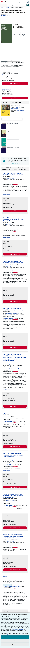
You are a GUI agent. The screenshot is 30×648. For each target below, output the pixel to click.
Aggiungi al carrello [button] (15, 83)
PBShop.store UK (8, 421)
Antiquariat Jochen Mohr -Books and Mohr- (14, 368)
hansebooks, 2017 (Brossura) (13, 147)
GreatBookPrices (8, 464)
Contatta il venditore (6, 194)
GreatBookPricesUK (8, 505)
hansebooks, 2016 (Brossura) (13, 123)
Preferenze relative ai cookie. (17, 629)
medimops (6, 183)
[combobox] (16, 5)
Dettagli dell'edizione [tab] (14, 60)
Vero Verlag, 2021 (20, 110)
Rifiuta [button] (15, 640)
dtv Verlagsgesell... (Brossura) (13, 139)
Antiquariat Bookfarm (9, 270)
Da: (17, 33)
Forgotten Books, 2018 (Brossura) (14, 131)
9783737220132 (14, 108)
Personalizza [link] (15, 644)
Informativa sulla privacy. (6, 634)
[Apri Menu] (3, 5)
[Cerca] (27, 5)
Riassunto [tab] (4, 60)
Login (24, 2)
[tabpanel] (14, 64)
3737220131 (18, 107)
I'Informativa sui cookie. (10, 631)
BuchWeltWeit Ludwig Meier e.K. (11, 586)
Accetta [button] (15, 637)
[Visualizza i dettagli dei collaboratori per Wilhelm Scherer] (5, 15)
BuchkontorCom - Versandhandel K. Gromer (14, 229)
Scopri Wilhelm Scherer (14, 163)
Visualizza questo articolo (6, 74)
